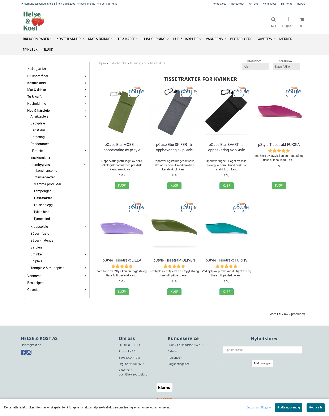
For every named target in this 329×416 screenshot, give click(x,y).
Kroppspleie (39, 227)
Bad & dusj (38, 130)
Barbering (37, 137)
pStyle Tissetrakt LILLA (122, 260)
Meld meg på (262, 363)
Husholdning (36, 104)
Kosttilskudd (36, 83)
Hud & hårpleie (38, 111)
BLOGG (301, 3)
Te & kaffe (34, 97)
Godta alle (315, 407)
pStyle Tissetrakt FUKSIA (279, 144)
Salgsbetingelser (178, 364)
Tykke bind (42, 212)
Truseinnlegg (43, 205)
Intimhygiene (40, 165)
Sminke (36, 254)
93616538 (125, 370)
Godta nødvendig (288, 407)
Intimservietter (44, 177)
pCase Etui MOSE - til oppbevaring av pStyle (121, 147)
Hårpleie (36, 151)
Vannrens (34, 276)
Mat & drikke (36, 90)
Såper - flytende (41, 240)
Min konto (286, 3)
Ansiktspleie (39, 116)
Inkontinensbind (45, 171)
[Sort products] (286, 66)
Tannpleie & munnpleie (47, 268)
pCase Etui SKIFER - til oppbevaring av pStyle (174, 147)
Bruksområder (37, 76)
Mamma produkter (47, 184)
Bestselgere (35, 283)
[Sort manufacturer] (255, 66)
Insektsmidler (40, 158)
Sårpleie (36, 247)
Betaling (173, 351)
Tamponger (42, 191)
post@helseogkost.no (133, 374)
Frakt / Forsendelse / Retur (185, 345)
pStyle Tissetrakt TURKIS (226, 260)
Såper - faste (39, 233)
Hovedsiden (237, 3)
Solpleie (36, 261)
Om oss (253, 3)
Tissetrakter (43, 198)
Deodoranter (39, 144)
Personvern (175, 357)
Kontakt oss (219, 3)
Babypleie (37, 123)
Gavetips (33, 290)
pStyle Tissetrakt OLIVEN (174, 260)
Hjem (102, 63)
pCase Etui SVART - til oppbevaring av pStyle (226, 147)
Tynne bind (42, 219)
